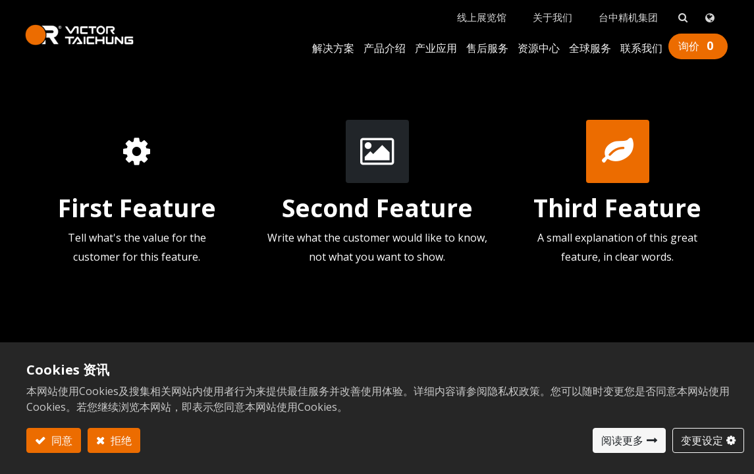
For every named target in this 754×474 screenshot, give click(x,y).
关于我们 (551, 13)
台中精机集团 (627, 13)
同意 (60, 440)
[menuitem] (332, 46)
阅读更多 (622, 440)
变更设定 (702, 440)
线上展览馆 (480, 13)
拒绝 (120, 440)
